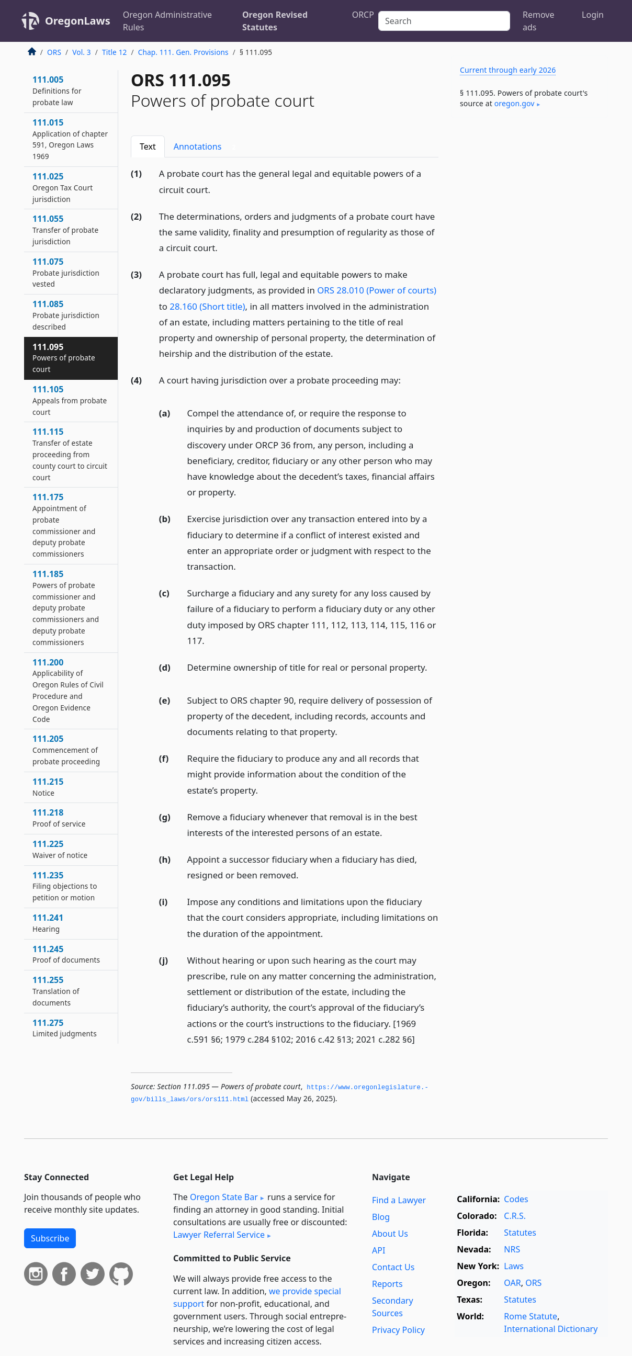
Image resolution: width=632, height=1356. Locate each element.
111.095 (63, 358)
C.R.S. (515, 1216)
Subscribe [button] (50, 1238)
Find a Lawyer (399, 1200)
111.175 (64, 525)
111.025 (62, 187)
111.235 (64, 886)
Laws (514, 1266)
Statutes (520, 1232)
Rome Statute (530, 1316)
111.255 (56, 991)
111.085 (65, 315)
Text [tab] (148, 146)
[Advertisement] (529, 290)
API (378, 1250)
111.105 (69, 400)
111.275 (64, 1028)
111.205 (66, 749)
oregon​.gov (514, 103)
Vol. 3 (81, 52)
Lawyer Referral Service (219, 1234)
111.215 (47, 787)
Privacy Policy (398, 1330)
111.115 (69, 454)
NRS (512, 1249)
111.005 (57, 90)
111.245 (66, 954)
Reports (387, 1284)
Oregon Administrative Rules (167, 21)
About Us (390, 1233)
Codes (516, 1199)
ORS (54, 52)
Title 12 (114, 52)
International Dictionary (550, 1329)
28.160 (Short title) (207, 306)
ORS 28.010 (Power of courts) (376, 290)
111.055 (65, 229)
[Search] (444, 21)
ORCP (363, 14)
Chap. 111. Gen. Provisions (183, 52)
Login (593, 14)
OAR (512, 1283)
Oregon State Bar (224, 1197)
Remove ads (538, 21)
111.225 (59, 849)
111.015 (70, 139)
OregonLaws (77, 21)
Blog (381, 1217)
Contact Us (393, 1267)
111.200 (68, 690)
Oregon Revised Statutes (275, 21)
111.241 (47, 923)
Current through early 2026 (508, 70)
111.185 (65, 607)
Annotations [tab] (207, 147)
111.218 (59, 818)
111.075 (65, 272)
